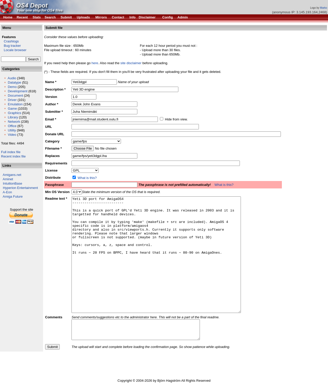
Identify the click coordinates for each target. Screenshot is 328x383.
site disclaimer (130, 63)
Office (12, 126)
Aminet (8, 179)
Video (12, 135)
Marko (323, 7)
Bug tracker (11, 46)
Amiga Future (13, 196)
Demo (12, 87)
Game (12, 108)
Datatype (14, 82)
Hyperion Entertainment (20, 188)
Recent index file (13, 156)
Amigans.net (12, 175)
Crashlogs (10, 41)
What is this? (87, 178)
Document (15, 95)
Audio (12, 78)
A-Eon (7, 192)
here (94, 63)
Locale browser (13, 50)
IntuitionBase (12, 183)
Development (17, 91)
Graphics (14, 113)
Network (14, 121)
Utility (12, 130)
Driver (12, 100)
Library (13, 117)
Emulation (15, 104)
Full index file (10, 152)
